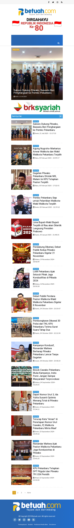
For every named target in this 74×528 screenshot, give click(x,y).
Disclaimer (52, 524)
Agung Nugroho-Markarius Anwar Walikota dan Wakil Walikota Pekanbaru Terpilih (47, 151)
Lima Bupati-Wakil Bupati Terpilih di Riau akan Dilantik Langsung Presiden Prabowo (47, 227)
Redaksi (30, 524)
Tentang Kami (22, 524)
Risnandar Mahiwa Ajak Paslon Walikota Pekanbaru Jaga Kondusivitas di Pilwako (47, 448)
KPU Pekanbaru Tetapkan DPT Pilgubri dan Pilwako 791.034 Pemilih (46, 471)
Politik (35, 121)
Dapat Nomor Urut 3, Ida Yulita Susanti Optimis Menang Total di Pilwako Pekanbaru (45, 399)
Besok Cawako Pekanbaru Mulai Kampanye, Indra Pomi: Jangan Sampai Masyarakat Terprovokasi (46, 374)
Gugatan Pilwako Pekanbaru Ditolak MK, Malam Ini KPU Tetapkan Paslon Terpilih (45, 177)
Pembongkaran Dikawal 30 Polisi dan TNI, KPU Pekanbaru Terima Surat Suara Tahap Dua (46, 325)
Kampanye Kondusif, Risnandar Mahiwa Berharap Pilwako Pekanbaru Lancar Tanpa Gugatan (45, 351)
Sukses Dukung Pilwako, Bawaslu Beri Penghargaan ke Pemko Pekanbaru (47, 127)
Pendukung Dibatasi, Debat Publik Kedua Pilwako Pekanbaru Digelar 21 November (47, 251)
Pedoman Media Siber (41, 524)
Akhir (28, 493)
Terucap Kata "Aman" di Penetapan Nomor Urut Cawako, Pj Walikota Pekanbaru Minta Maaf (45, 423)
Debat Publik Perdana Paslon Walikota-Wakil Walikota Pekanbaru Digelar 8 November (47, 300)
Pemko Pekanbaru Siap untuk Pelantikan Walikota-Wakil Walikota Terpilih (47, 201)
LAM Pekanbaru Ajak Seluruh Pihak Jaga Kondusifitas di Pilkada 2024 (44, 276)
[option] (37, 73)
